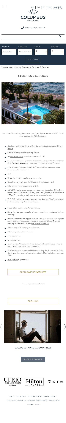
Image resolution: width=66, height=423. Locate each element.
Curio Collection (37, 145)
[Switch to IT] (43, 7)
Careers (30, 404)
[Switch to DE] (49, 7)
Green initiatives (54, 400)
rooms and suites (16, 156)
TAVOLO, (11, 189)
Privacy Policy (21, 396)
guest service (29, 185)
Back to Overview (33, 359)
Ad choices (31, 400)
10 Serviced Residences (17, 177)
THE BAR (12, 199)
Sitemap (12, 396)
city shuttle (36, 243)
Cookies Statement (50, 396)
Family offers (13, 259)
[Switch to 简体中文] (57, 7)
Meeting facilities (14, 207)
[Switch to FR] (32, 7)
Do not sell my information (16, 400)
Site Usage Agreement (35, 396)
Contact (37, 404)
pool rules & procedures (40, 223)
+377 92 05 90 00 (35, 27)
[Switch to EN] (38, 7)
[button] (64, 326)
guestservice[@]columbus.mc (35, 135)
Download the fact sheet (33, 271)
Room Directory (41, 400)
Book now (33, 300)
